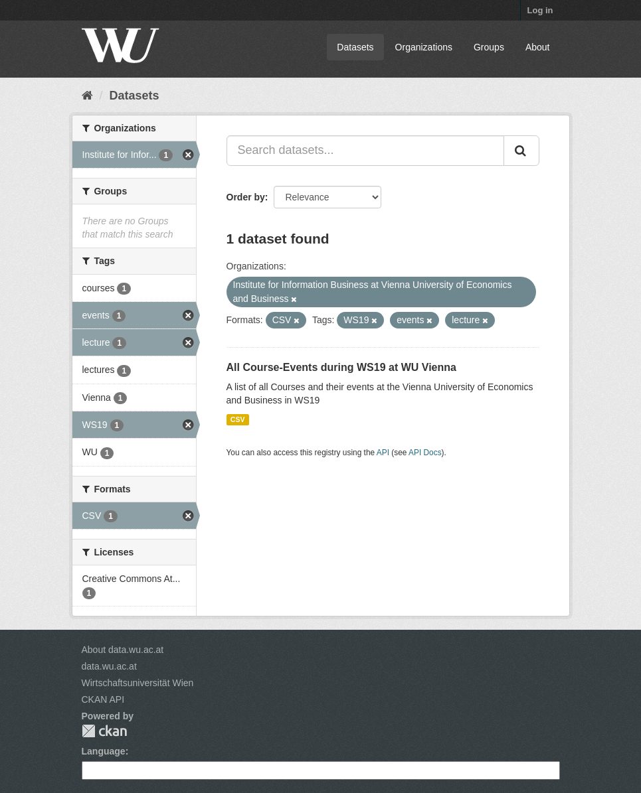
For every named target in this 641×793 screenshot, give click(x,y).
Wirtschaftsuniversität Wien (138, 683)
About (537, 47)
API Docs (425, 452)
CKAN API (103, 699)
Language (104, 751)
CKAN (104, 731)
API (383, 452)
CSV (237, 419)
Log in (540, 10)
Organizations (423, 47)
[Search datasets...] (365, 150)
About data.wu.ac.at (123, 649)
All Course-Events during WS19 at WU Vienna (341, 367)
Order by (246, 197)
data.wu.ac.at (109, 666)
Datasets (355, 47)
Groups (489, 47)
